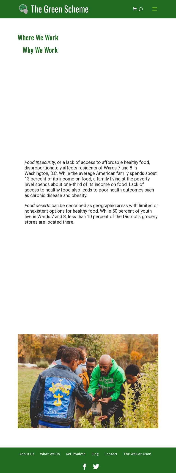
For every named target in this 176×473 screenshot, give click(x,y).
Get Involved (75, 454)
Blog (95, 454)
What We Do (50, 454)
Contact (111, 454)
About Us (26, 454)
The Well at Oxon (137, 454)
